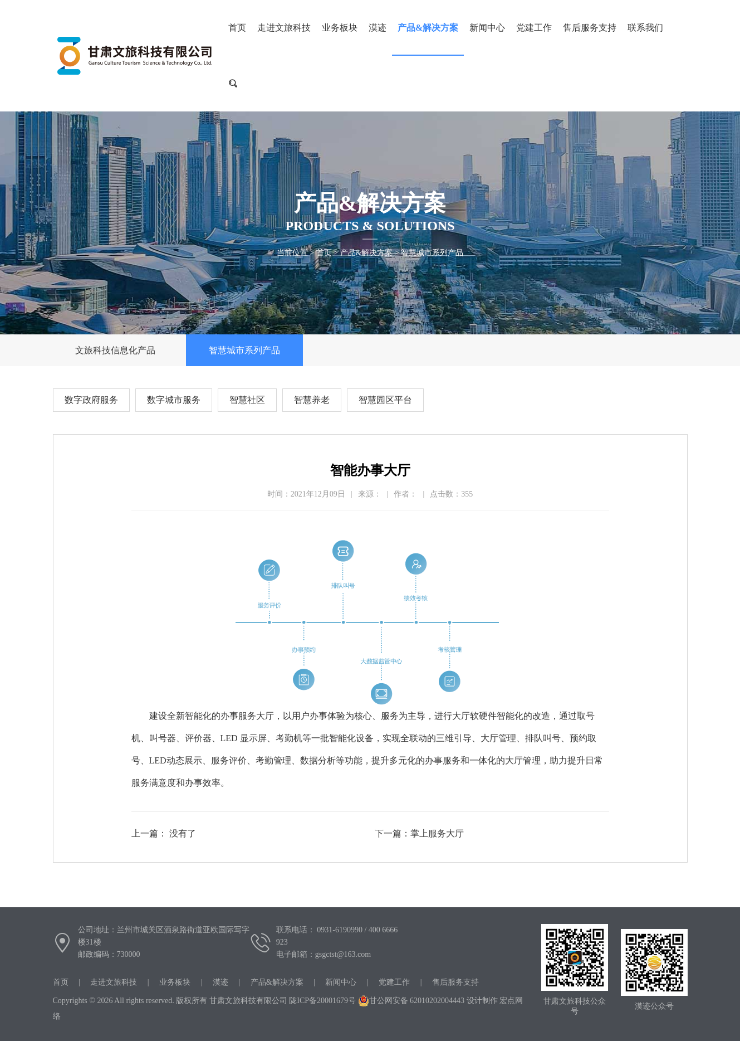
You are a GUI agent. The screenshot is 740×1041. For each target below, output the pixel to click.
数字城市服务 (173, 400)
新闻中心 (487, 27)
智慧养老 (312, 400)
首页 (324, 253)
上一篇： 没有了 (163, 833)
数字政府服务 (91, 400)
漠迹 (377, 27)
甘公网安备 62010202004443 (411, 1000)
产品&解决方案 (428, 27)
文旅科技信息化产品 (115, 350)
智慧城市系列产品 (432, 253)
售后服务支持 (589, 27)
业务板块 (339, 27)
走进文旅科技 (284, 27)
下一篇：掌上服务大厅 (419, 833)
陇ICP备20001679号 (322, 1000)
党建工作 (534, 27)
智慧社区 (247, 400)
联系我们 (645, 27)
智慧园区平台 (385, 400)
